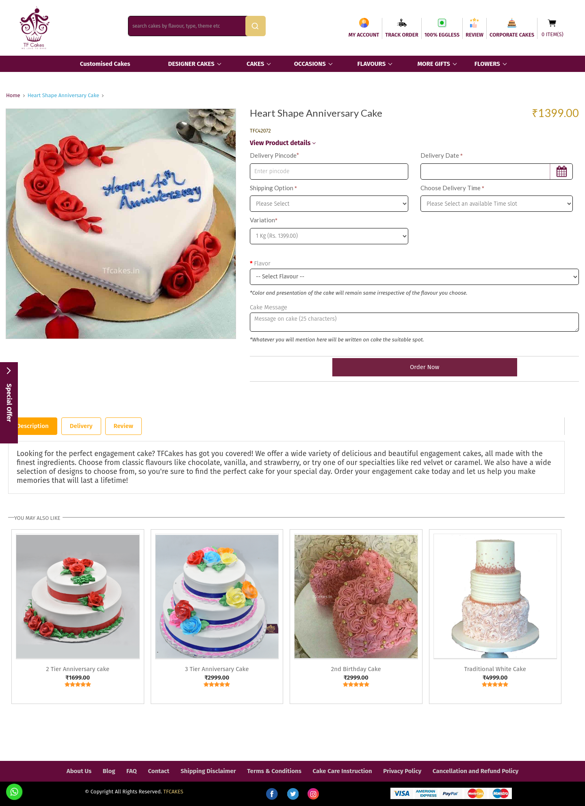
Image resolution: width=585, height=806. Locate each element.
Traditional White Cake (495, 669)
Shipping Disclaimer (208, 771)
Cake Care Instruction (342, 771)
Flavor (262, 263)
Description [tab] (33, 426)
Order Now (414, 367)
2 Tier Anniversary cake (77, 669)
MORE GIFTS (433, 63)
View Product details (283, 143)
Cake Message (268, 307)
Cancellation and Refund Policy (475, 771)
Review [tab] (123, 426)
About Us (79, 771)
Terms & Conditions (274, 771)
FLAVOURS (371, 63)
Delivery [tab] (81, 426)
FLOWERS (487, 63)
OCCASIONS (310, 63)
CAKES (255, 63)
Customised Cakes (105, 63)
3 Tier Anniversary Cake (217, 669)
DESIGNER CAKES (191, 63)
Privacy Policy (402, 771)
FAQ (131, 771)
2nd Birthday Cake (356, 669)
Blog (109, 771)
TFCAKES (173, 792)
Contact (158, 771)
